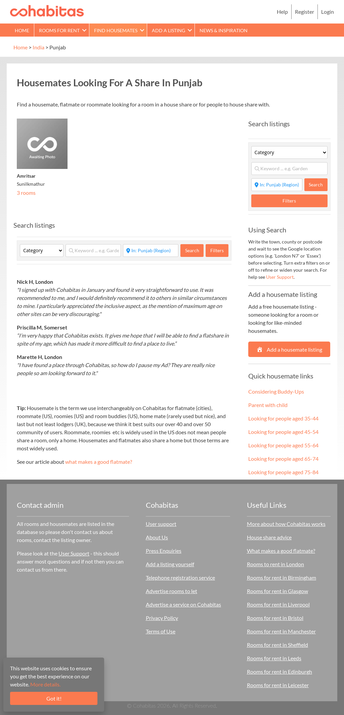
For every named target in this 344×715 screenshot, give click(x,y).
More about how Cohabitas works (286, 524)
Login (327, 11)
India (38, 47)
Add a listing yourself (170, 564)
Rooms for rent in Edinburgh (279, 671)
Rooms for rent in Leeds (274, 658)
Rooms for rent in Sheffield (277, 644)
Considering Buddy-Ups (276, 391)
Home (22, 30)
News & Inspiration (224, 30)
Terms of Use (160, 631)
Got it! (53, 698)
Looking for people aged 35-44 (283, 418)
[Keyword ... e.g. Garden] (93, 250)
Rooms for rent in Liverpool (278, 604)
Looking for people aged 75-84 (283, 472)
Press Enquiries (163, 550)
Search (194, 250)
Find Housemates (115, 30)
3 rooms (26, 192)
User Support (280, 277)
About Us (157, 537)
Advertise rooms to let (171, 591)
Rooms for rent (59, 30)
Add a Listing (168, 30)
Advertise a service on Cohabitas (183, 604)
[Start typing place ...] (150, 250)
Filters (217, 250)
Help (282, 11)
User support (161, 524)
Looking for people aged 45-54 (283, 432)
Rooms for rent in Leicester (278, 685)
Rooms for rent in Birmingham (281, 577)
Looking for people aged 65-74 (283, 458)
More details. (45, 684)
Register (304, 11)
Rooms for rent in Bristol (275, 618)
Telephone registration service (180, 577)
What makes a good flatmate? (281, 550)
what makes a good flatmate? (98, 461)
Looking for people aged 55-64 (283, 445)
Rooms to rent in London (275, 564)
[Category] (41, 250)
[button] (84, 30)
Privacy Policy (162, 618)
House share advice (269, 537)
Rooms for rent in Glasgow (277, 591)
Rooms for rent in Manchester (281, 631)
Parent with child (268, 405)
